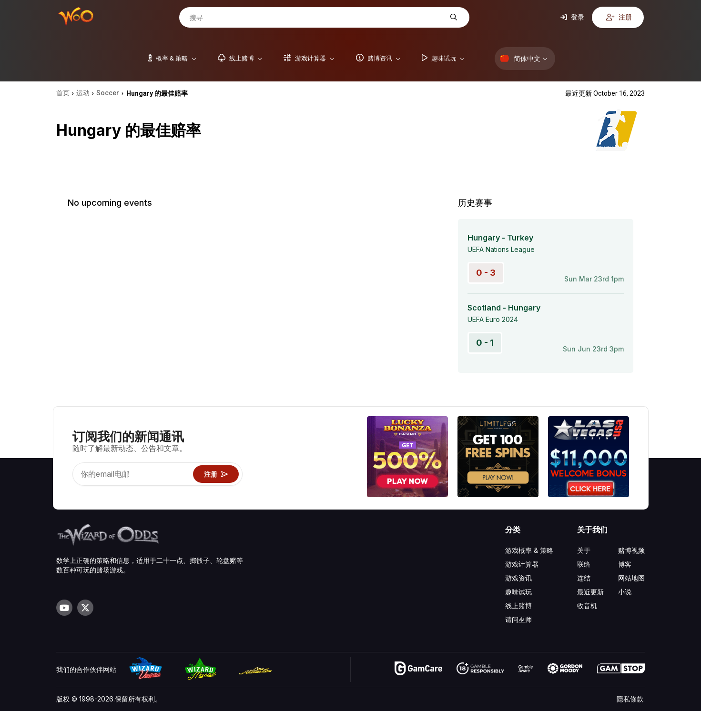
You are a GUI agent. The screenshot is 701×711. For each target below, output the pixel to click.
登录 (572, 17)
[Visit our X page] (85, 608)
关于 (583, 550)
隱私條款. (631, 699)
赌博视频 (631, 550)
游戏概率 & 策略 (529, 550)
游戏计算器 (521, 564)
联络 (583, 564)
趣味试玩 (518, 592)
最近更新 (590, 592)
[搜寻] (317, 17)
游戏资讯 (518, 578)
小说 (624, 592)
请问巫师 (518, 619)
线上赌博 (518, 605)
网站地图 (631, 578)
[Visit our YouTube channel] (64, 608)
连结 (583, 578)
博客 (624, 564)
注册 (619, 17)
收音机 (587, 605)
